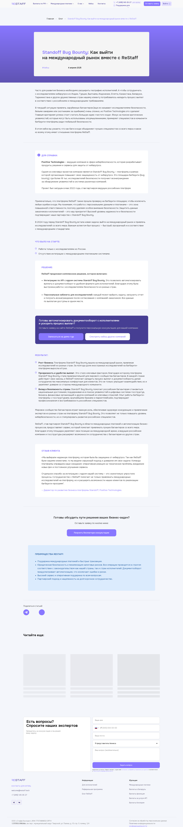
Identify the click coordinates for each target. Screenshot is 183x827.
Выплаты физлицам (137, 794)
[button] (80, 3)
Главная (50, 19)
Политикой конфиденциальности (103, 771)
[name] (126, 720)
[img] (26, 612)
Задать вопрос (126, 765)
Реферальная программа (92, 789)
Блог (61, 19)
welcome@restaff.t (19, 790)
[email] (126, 735)
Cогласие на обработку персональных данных (135, 769)
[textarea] (126, 754)
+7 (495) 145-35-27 (123, 2)
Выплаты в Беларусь (137, 789)
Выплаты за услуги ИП (138, 798)
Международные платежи (139, 785)
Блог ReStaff (87, 794)
